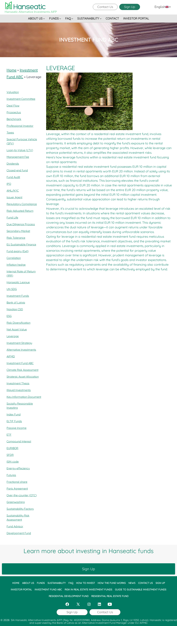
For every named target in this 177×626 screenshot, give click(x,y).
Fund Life (12, 217)
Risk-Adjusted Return (20, 210)
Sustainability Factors (20, 508)
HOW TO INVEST (85, 583)
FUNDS (55, 18)
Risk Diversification (18, 322)
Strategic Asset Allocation (23, 376)
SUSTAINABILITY (89, 18)
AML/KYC (13, 190)
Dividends (13, 163)
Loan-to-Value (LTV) (20, 150)
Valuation (13, 92)
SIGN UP (160, 583)
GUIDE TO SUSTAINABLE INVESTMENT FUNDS (140, 589)
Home (11, 70)
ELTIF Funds (14, 421)
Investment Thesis (18, 383)
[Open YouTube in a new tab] (110, 604)
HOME (15, 583)
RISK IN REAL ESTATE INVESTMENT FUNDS (88, 589)
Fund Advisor (15, 526)
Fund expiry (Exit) (18, 251)
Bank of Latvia (16, 302)
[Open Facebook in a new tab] (67, 604)
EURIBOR (12, 448)
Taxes (10, 132)
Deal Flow (13, 105)
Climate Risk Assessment (22, 370)
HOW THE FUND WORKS (112, 583)
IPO (9, 184)
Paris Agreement (17, 488)
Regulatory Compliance (22, 204)
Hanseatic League (18, 282)
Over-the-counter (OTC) (22, 495)
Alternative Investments (21, 349)
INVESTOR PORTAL (136, 18)
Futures (11, 475)
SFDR (10, 455)
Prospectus (14, 112)
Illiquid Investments (19, 390)
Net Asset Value (17, 329)
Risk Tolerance (16, 237)
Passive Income (16, 428)
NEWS (131, 583)
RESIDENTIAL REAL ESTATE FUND (109, 596)
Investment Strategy (19, 343)
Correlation (14, 258)
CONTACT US (145, 583)
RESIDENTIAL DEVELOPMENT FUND (68, 596)
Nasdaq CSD (15, 309)
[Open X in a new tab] (78, 604)
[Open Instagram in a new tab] (89, 604)
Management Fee (18, 157)
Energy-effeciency (18, 468)
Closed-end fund (17, 170)
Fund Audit (13, 177)
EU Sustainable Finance (21, 244)
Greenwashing (16, 502)
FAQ (69, 18)
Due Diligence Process (21, 224)
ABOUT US (36, 18)
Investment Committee (21, 99)
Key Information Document (24, 397)
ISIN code (13, 461)
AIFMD (11, 356)
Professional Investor (20, 125)
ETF (9, 434)
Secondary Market (18, 231)
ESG (9, 316)
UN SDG (12, 289)
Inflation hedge (16, 264)
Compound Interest (19, 441)
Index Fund (14, 414)
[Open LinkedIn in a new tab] (99, 604)
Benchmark (14, 119)
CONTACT (112, 18)
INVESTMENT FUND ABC (48, 589)
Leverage (13, 336)
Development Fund (19, 533)
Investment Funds (18, 295)
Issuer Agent (14, 197)
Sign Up (129, 7)
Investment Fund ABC (20, 363)
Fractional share (17, 481)
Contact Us (105, 7)
